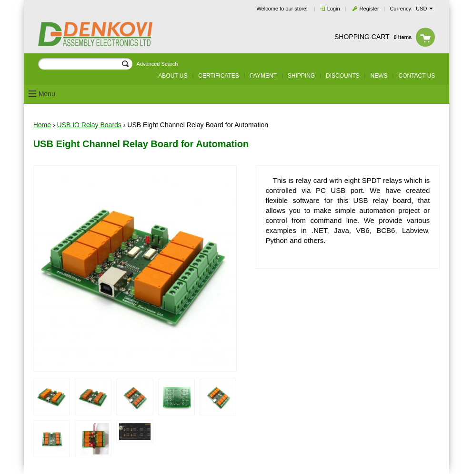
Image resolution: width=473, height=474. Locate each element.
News (379, 75)
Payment (263, 75)
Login (333, 8)
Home (42, 125)
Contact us (416, 75)
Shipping (301, 75)
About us (172, 75)
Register (369, 8)
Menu (47, 94)
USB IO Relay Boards (89, 125)
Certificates (218, 75)
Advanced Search (157, 64)
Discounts (343, 75)
